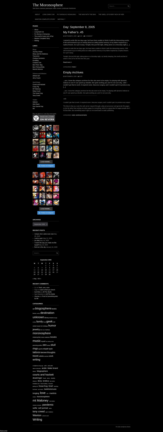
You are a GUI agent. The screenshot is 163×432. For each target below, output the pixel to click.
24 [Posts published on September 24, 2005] (53, 272)
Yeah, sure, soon (44, 287)
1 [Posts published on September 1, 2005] (45, 265)
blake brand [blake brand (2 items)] (53, 368)
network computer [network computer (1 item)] (37, 405)
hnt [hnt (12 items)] (42, 326)
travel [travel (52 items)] (35, 356)
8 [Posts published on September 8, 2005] (45, 268)
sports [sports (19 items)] (40, 349)
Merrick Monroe (38, 69)
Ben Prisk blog (37, 65)
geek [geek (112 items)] (49, 321)
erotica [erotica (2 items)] (46, 381)
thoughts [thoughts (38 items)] (51, 352)
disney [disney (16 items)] (46, 317)
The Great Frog (38, 93)
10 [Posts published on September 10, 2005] (53, 268)
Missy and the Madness (40, 54)
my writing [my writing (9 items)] (48, 341)
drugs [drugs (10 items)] (55, 317)
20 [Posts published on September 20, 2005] (38, 272)
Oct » (39, 278)
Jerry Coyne (36, 78)
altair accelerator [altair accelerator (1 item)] (37, 368)
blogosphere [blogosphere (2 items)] (42, 371)
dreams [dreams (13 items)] (51, 317)
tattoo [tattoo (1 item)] (50, 408)
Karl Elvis (37, 292)
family (74, 67)
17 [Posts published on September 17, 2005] (53, 270)
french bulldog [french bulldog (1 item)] (44, 383)
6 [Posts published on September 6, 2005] (38, 268)
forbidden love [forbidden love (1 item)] (36, 383)
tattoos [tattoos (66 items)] (36, 352)
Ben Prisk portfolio (38, 67)
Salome (35, 102)
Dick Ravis (36, 104)
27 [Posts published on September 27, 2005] (38, 274)
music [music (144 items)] (37, 340)
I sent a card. (38, 238)
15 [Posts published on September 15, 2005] (46, 270)
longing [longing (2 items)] (36, 393)
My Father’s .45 (73, 32)
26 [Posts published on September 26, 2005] (34, 274)
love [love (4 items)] (43, 393)
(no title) (37, 240)
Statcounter (3, 431)
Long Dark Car (48, 14)
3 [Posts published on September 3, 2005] (53, 265)
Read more (67, 62)
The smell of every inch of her (111, 14)
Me (34, 108)
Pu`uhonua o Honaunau (66, 14)
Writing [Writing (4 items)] (37, 419)
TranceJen (36, 56)
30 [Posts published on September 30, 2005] (49, 274)
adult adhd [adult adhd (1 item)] (50, 365)
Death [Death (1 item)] (44, 378)
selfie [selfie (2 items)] (35, 408)
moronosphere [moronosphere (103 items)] (42, 333)
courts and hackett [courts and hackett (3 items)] (43, 374)
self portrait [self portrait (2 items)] (43, 408)
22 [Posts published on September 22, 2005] (46, 272)
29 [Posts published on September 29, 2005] (46, 274)
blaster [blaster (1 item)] (34, 371)
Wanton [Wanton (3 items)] (37, 415)
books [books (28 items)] (54, 309)
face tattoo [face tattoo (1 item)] (52, 381)
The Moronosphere (48, 5)
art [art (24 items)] (34, 309)
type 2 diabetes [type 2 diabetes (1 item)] (49, 412)
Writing (62, 20)
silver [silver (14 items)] (48, 345)
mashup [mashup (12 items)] (47, 330)
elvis (80, 36)
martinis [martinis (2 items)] (52, 393)
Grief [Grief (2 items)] (51, 386)
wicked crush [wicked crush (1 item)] (45, 415)
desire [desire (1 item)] (48, 378)
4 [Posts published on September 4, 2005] (57, 265)
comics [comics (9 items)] (38, 313)
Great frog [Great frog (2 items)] (43, 386)
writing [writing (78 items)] (36, 359)
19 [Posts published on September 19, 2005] (34, 272)
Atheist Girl (36, 76)
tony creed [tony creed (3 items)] (39, 411)
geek (73, 115)
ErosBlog (36, 60)
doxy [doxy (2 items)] (40, 381)
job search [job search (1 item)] (40, 389)
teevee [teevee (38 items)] (44, 352)
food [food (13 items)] (44, 322)
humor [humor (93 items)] (52, 325)
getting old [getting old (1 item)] (35, 386)
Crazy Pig (36, 87)
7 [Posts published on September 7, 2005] (42, 268)
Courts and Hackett (39, 84)
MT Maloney (37, 89)
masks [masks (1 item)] (34, 396)
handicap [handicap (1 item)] (56, 386)
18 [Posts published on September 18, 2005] (57, 270)
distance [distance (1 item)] (35, 381)
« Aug (34, 278)
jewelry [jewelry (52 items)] (36, 329)
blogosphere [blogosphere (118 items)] (43, 308)
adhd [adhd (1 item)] (45, 365)
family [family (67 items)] (39, 321)
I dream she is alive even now (44, 234)
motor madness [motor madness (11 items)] (45, 337)
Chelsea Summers (39, 58)
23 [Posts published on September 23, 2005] (49, 272)
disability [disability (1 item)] (53, 378)
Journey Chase (37, 52)
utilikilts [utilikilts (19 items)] (41, 356)
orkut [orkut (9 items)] (52, 341)
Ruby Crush (36, 91)
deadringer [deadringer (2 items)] (37, 378)
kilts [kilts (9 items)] (41, 329)
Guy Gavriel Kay (38, 106)
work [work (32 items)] (51, 356)
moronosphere (81, 115)
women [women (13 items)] (46, 356)
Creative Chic (37, 62)
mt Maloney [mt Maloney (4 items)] (40, 400)
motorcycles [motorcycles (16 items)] (37, 337)
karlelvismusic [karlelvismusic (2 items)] (50, 389)
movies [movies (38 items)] (53, 337)
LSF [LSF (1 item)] (47, 393)
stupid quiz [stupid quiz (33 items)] (48, 349)
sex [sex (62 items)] (45, 345)
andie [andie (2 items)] (44, 368)
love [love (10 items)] (44, 329)
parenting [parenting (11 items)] (35, 345)
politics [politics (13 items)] (40, 345)
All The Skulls (47, 292)
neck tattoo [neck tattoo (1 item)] (52, 401)
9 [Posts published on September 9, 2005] (49, 268)
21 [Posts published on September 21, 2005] (42, 272)
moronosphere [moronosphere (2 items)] (43, 396)
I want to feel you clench (47, 290)
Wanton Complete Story (45, 19)
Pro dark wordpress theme (123, 427)
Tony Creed (36, 95)
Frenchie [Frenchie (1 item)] (50, 383)
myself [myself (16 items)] (43, 341)
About (37, 14)
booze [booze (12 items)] (34, 313)
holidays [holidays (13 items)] (45, 326)
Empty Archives (73, 72)
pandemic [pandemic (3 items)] (48, 404)
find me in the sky (40, 247)
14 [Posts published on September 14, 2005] (42, 270)
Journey (37, 296)
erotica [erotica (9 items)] (34, 322)
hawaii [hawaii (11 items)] (38, 326)
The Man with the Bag (87, 14)
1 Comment (88, 36)
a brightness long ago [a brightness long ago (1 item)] (38, 365)
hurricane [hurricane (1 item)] (35, 389)
